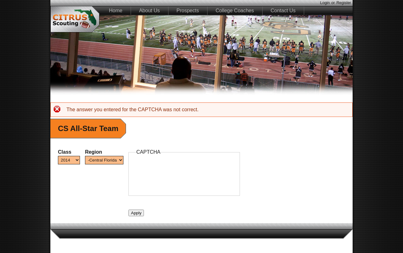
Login (325, 3)
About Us (149, 10)
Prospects (188, 10)
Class (64, 152)
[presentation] (184, 175)
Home (115, 10)
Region (93, 152)
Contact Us (283, 10)
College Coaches (235, 10)
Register (343, 3)
